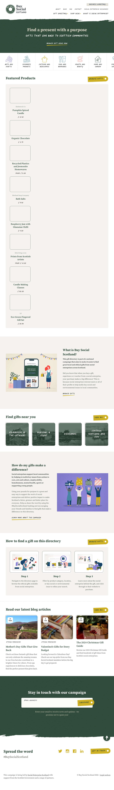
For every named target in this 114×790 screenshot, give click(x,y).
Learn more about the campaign (26, 518)
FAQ (70, 9)
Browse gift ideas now (57, 44)
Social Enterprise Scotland (38, 775)
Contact (78, 9)
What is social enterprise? (95, 14)
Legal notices (105, 775)
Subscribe (84, 702)
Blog (65, 9)
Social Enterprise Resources (96, 9)
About (58, 9)
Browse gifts (96, 79)
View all (99, 418)
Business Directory (97, 4)
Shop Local (75, 14)
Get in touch (98, 751)
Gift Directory (60, 14)
